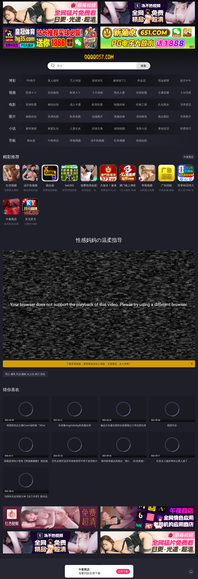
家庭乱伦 (53, 128)
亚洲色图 (53, 116)
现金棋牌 (163, 80)
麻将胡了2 (119, 80)
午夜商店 (53, 140)
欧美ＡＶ (75, 92)
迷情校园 (119, 128)
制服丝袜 (119, 104)
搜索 (143, 66)
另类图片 (185, 116)
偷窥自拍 (31, 116)
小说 (12, 128)
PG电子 (31, 80)
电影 (12, 104)
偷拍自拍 (53, 104)
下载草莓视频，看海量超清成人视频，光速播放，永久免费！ (130, 364)
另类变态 (185, 104)
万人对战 (75, 80)
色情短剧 (141, 140)
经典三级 (141, 104)
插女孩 (31, 140)
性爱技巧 (185, 128)
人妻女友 (75, 128)
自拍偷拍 (53, 92)
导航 (12, 140)
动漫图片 (97, 116)
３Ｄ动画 (97, 92)
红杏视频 (119, 140)
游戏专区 (97, 80)
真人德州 (53, 80)
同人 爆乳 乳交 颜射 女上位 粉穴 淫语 (25, 374)
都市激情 (31, 128)
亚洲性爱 (31, 104)
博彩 (12, 80)
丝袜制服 (141, 92)
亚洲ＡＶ (31, 92)
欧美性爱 (97, 104)
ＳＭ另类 (185, 92)
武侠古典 (97, 128)
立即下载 (123, 571)
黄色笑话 (163, 128)
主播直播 (163, 92)
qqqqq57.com (99, 57)
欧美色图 (75, 116)
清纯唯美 (141, 116)
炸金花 (141, 80)
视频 (12, 92)
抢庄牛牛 (185, 80)
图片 (12, 116)
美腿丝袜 (119, 116)
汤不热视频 (97, 140)
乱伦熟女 (163, 104)
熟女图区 (163, 116)
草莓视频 (75, 140)
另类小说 (141, 128)
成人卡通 (75, 104)
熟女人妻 (119, 92)
